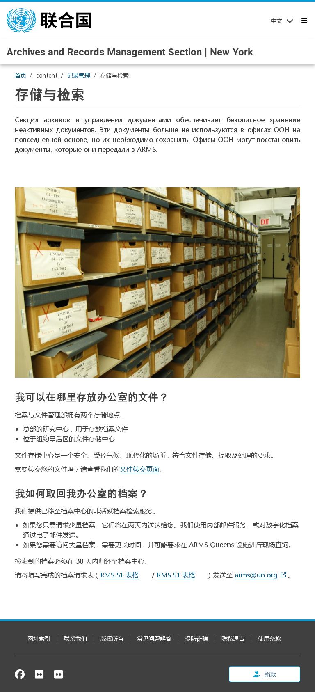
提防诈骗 (196, 638)
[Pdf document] (181, 575)
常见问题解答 (154, 638)
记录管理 (78, 75)
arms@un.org (256, 575)
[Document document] (125, 575)
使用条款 (269, 638)
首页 (20, 75)
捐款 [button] (264, 674)
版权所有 (111, 638)
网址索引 (38, 638)
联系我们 (75, 638)
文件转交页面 (139, 469)
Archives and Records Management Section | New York (130, 51)
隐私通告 (232, 638)
